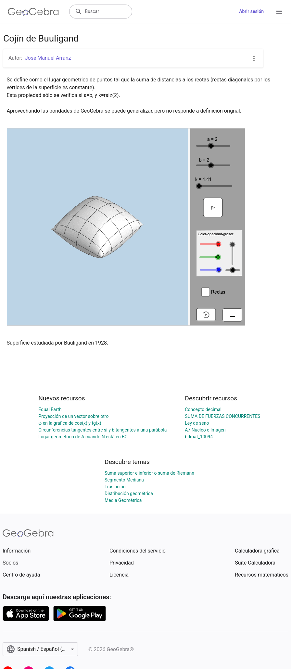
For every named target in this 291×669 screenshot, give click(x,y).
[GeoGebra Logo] (33, 12)
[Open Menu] (279, 12)
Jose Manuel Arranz (48, 58)
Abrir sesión (251, 11)
